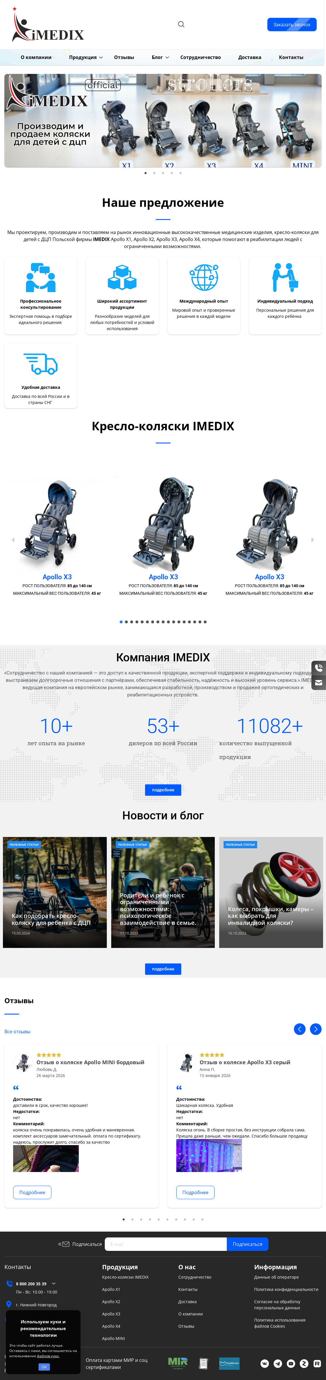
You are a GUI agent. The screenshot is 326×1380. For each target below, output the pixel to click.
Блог (148, 57)
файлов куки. (48, 1355)
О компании (26, 57)
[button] (13, 540)
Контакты (282, 57)
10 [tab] (202, 1220)
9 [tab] (194, 1220)
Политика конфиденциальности (286, 1289)
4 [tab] (172, 173)
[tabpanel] (163, 120)
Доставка (240, 57)
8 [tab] (185, 1220)
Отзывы (115, 57)
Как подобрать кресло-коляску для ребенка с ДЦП (51, 919)
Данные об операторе (276, 1277)
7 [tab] (176, 1220)
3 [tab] (163, 173)
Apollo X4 (111, 1326)
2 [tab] (154, 173)
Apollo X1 (111, 1289)
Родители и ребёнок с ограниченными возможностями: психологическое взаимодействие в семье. (158, 909)
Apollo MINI (113, 1338)
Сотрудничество (191, 57)
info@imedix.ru (224, 31)
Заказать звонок (292, 24)
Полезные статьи (24, 844)
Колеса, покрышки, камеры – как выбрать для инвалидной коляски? (270, 916)
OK (44, 1366)
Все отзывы (17, 1031)
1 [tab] (146, 173)
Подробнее (32, 1192)
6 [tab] (167, 1220)
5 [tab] (181, 173)
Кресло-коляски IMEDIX (125, 1277)
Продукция (73, 57)
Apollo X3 (111, 1314)
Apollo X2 (111, 1301)
